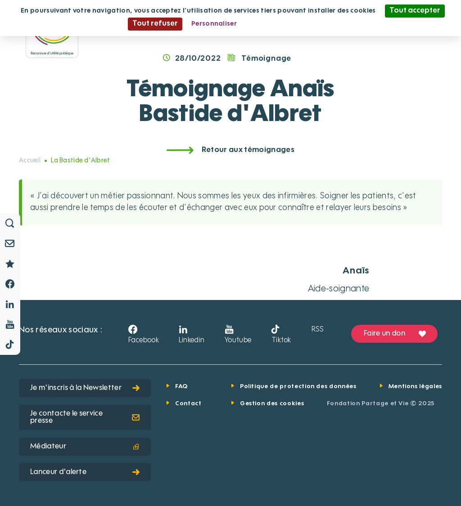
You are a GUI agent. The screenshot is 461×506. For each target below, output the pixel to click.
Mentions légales (415, 387)
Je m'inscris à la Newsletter (85, 388)
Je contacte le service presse (85, 417)
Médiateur (85, 446)
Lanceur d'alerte (85, 472)
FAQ (181, 387)
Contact (188, 404)
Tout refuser (155, 23)
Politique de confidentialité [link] (289, 24)
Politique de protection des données (298, 387)
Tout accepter (414, 10)
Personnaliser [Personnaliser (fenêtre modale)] (214, 24)
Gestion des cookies (272, 404)
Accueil (30, 160)
